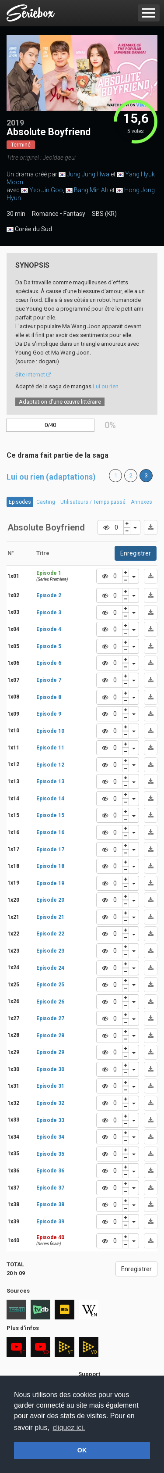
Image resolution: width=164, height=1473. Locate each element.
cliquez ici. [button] (69, 1427)
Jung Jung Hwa (88, 174)
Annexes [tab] (141, 502)
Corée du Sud (29, 229)
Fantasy (74, 213)
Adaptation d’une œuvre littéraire (60, 401)
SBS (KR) (104, 213)
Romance (45, 213)
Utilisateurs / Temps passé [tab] (93, 502)
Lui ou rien (106, 386)
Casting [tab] (45, 502)
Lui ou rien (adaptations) (51, 476)
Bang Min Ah (91, 190)
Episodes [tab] (20, 502)
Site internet (33, 374)
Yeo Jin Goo (46, 190)
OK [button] (82, 1450)
